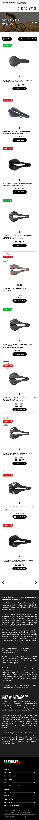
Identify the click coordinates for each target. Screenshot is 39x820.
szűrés (6, 39)
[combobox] (27, 39)
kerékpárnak (16, 614)
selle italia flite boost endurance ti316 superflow (17, 236)
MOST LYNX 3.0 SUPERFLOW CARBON (16, 132)
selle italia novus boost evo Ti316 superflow (17, 345)
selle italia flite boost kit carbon (17, 80)
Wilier (26, 717)
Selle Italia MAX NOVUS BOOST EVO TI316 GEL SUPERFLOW (19, 398)
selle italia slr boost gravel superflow (15, 289)
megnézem (19, 88)
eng (30, 3)
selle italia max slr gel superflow (17, 453)
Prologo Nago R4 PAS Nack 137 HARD (17, 184)
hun (36, 3)
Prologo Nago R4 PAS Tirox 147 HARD (18, 560)
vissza (33, 22)
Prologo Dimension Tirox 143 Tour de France (18, 507)
